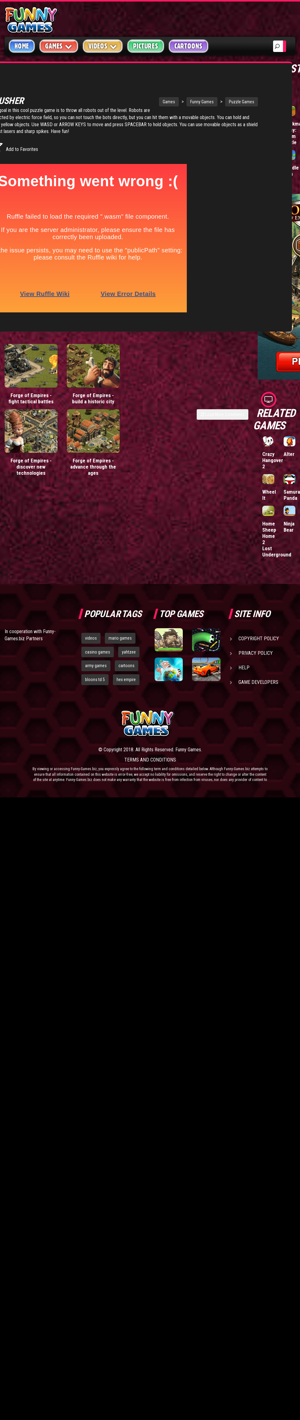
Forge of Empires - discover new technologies (31, 463)
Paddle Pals (291, 171)
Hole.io (270, 168)
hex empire (126, 679)
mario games (120, 638)
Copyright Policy (258, 638)
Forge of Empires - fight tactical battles (31, 394)
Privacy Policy (255, 653)
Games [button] (58, 45)
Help (244, 668)
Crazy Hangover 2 (272, 460)
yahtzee (129, 652)
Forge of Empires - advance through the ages (93, 463)
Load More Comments (222, 410)
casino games (97, 652)
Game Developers (258, 682)
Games (132, 94)
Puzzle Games (205, 94)
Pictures (145, 46)
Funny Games (166, 94)
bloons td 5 (95, 679)
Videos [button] (102, 45)
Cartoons (188, 46)
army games (96, 665)
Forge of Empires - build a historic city (93, 394)
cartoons (126, 665)
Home (22, 46)
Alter (289, 454)
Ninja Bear (289, 527)
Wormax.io (273, 124)
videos (91, 638)
